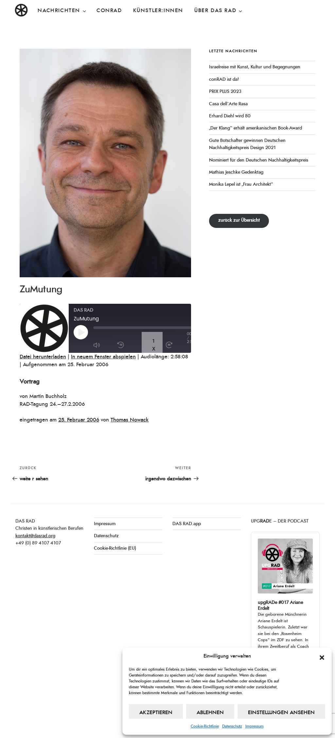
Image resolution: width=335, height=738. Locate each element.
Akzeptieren (155, 712)
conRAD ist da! (224, 79)
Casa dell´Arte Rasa (228, 104)
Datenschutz (232, 726)
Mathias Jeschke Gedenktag (236, 172)
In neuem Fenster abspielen (103, 356)
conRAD (109, 10)
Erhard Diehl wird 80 (230, 116)
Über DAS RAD (218, 11)
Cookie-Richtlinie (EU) (115, 548)
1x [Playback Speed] (153, 345)
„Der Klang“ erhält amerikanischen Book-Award (255, 128)
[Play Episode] (84, 332)
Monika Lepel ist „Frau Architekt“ (241, 184)
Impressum (254, 726)
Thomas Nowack (130, 419)
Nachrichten (62, 11)
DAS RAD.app (186, 524)
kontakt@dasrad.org (35, 536)
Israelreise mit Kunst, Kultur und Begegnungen (254, 67)
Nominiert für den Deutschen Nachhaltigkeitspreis (258, 160)
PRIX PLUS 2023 (225, 91)
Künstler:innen (158, 10)
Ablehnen (210, 712)
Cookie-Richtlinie (205, 726)
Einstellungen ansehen (281, 712)
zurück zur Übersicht (239, 220)
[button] (322, 656)
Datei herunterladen (43, 356)
